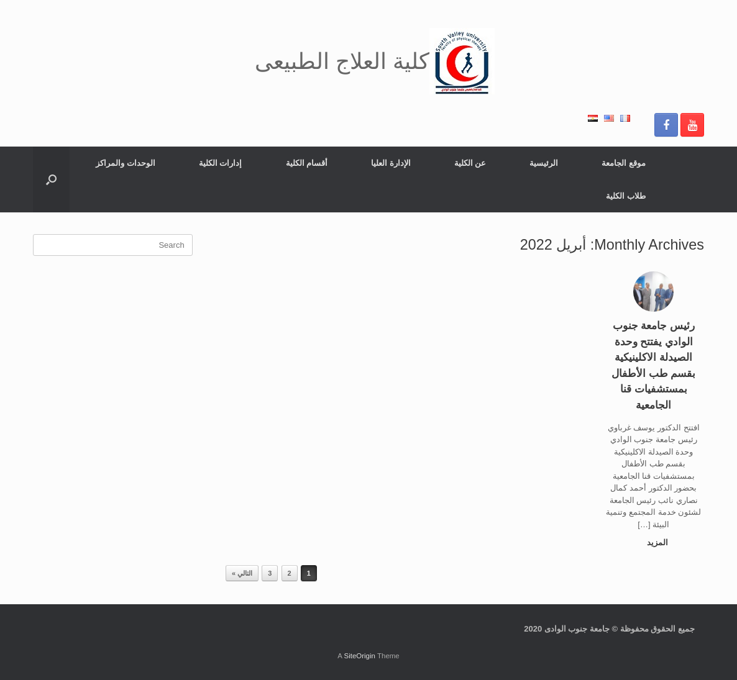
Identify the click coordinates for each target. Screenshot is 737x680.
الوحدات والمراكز (125, 163)
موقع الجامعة (624, 163)
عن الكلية (470, 163)
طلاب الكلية (626, 196)
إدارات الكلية (220, 163)
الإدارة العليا (391, 163)
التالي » (242, 573)
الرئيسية (543, 163)
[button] (51, 179)
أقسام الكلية (307, 163)
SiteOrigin (359, 656)
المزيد (654, 542)
